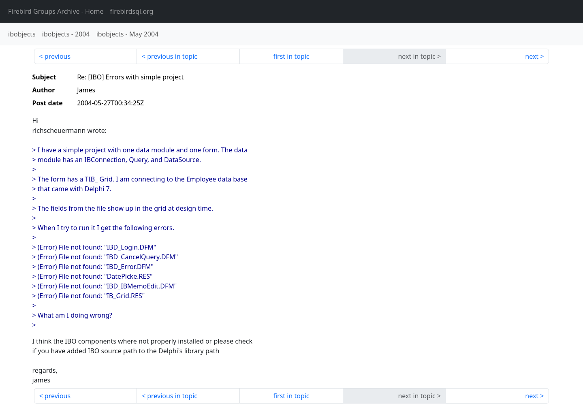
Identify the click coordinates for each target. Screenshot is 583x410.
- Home (56, 11)
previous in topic (172, 56)
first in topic (291, 56)
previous (57, 56)
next (531, 56)
